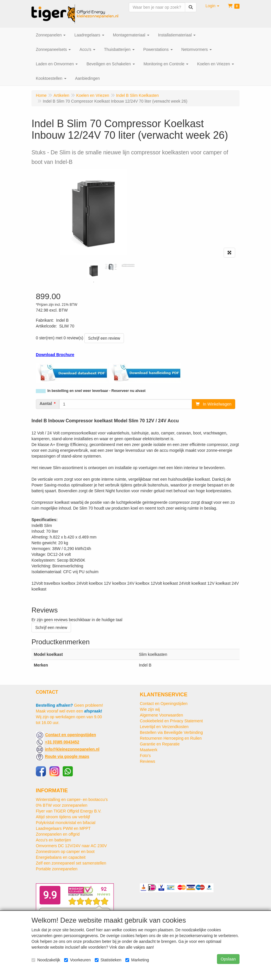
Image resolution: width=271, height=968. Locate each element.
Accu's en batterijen (53, 840)
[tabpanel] (93, 270)
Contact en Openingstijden (164, 703)
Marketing (137, 960)
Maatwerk (148, 749)
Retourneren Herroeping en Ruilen (171, 738)
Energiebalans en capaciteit (61, 857)
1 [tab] (93, 282)
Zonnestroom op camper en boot (65, 851)
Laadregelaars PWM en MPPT (63, 828)
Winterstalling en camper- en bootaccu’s (72, 799)
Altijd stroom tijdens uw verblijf (63, 817)
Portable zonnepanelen (56, 869)
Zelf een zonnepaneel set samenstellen (71, 863)
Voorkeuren (77, 960)
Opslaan (228, 959)
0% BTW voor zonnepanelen (61, 805)
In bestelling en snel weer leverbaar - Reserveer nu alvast (96, 391)
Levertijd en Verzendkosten (164, 726)
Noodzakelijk (45, 960)
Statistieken (108, 960)
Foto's (145, 755)
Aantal (46, 403)
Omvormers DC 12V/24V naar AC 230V (71, 845)
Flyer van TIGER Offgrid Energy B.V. (68, 811)
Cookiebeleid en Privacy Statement (171, 721)
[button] (212, 6)
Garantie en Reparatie (160, 744)
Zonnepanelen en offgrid (58, 834)
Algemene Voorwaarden (161, 715)
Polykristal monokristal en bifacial (65, 822)
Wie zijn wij (150, 709)
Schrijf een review (104, 338)
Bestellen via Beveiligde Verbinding (171, 732)
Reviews (147, 761)
